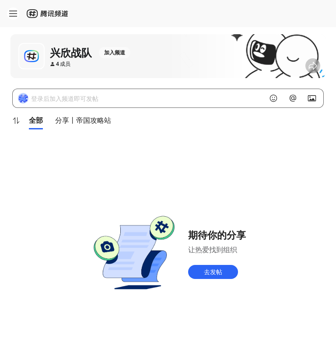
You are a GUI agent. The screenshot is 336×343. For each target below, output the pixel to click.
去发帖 (213, 272)
